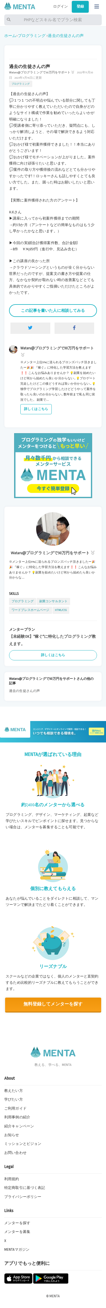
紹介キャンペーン (19, 1126)
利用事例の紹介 (17, 1117)
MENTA (54, 1296)
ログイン (60, 6)
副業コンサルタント (53, 601)
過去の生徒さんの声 (66, 36)
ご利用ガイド (15, 1108)
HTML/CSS (61, 610)
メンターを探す (17, 1223)
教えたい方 (13, 1091)
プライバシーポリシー (22, 1197)
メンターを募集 (17, 1232)
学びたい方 (13, 1099)
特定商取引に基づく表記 (24, 1188)
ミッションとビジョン (22, 1144)
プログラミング (32, 36)
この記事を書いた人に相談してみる (53, 310)
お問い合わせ (15, 1153)
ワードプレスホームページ (30, 610)
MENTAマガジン (16, 1250)
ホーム (10, 36)
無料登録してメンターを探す (53, 1004)
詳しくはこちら (36, 409)
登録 (80, 6)
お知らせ (11, 1135)
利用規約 (11, 1179)
